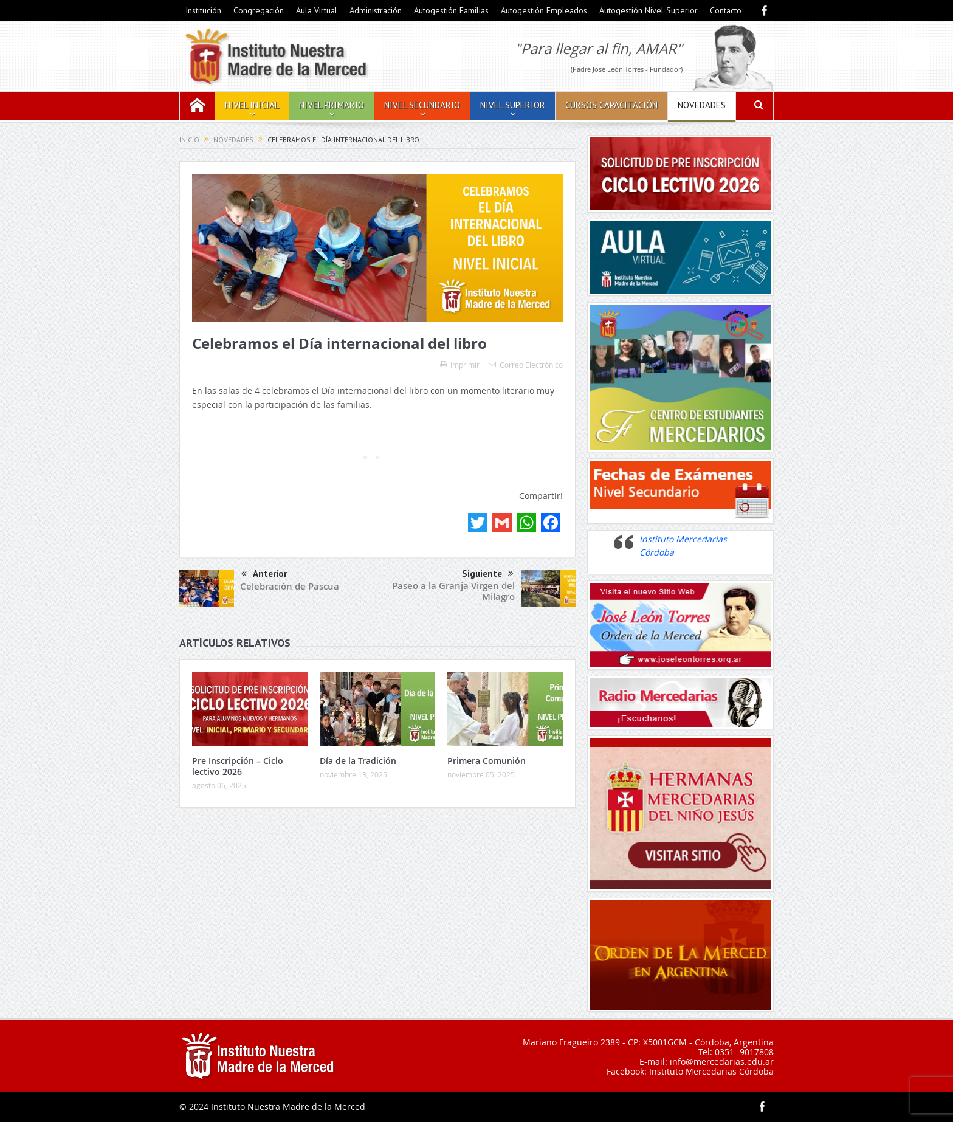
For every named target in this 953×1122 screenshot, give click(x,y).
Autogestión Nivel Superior (648, 10)
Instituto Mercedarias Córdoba (711, 1071)
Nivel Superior (512, 105)
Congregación (258, 10)
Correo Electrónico (526, 365)
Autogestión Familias (451, 10)
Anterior (264, 575)
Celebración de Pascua (289, 586)
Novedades (702, 105)
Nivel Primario (331, 105)
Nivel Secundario (422, 105)
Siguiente (488, 573)
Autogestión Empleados (544, 10)
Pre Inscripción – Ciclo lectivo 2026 (237, 766)
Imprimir (460, 365)
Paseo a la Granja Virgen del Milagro (453, 591)
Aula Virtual (316, 10)
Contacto (725, 10)
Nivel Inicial (252, 105)
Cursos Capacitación (611, 105)
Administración (375, 10)
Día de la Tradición (358, 760)
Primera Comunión (486, 760)
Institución (203, 10)
